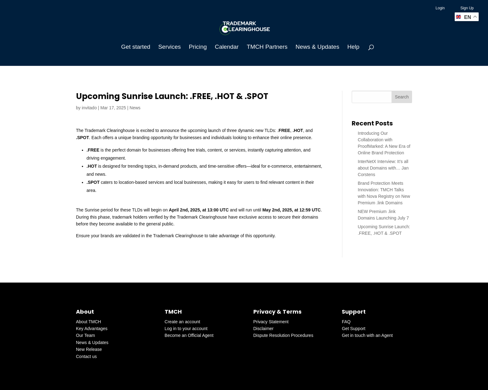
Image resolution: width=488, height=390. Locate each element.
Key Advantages (91, 328)
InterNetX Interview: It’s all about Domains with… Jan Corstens (383, 168)
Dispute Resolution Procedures (283, 335)
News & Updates (317, 47)
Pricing (198, 47)
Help (353, 47)
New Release (89, 349)
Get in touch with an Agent (367, 335)
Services (169, 47)
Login (440, 8)
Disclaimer (263, 328)
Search (402, 96)
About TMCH (88, 321)
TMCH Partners (267, 47)
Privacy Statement (271, 321)
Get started (135, 47)
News (134, 107)
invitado (89, 107)
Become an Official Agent (189, 335)
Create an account (182, 321)
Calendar (227, 47)
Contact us (86, 356)
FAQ (346, 321)
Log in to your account (186, 328)
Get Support (353, 328)
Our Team (85, 335)
